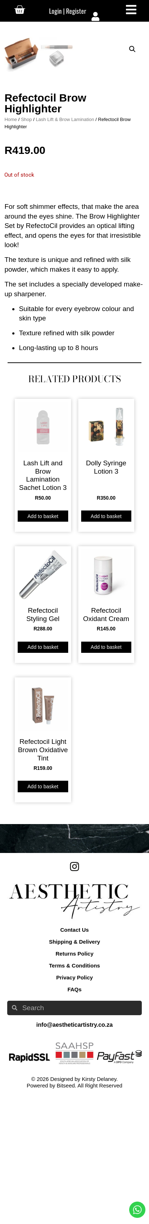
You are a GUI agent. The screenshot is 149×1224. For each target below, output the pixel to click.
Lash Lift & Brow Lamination (65, 247)
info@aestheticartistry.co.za (74, 1153)
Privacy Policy (74, 1106)
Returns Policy (74, 1082)
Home (10, 247)
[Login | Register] (95, 16)
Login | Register (67, 11)
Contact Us (74, 1058)
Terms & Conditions (74, 1094)
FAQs (74, 1118)
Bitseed (66, 1213)
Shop (26, 247)
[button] (132, 49)
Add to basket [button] (42, 644)
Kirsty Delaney (99, 1207)
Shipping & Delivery (74, 1070)
